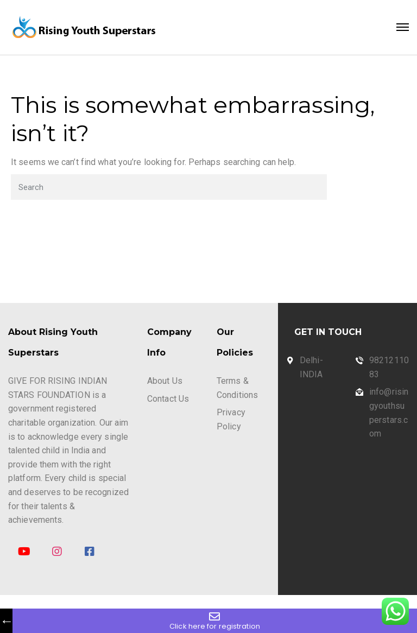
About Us (164, 381)
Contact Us (168, 399)
